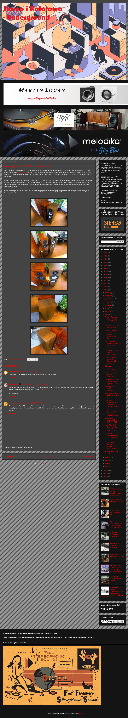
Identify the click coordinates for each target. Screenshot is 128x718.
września (108, 302)
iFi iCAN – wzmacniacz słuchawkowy (110, 368)
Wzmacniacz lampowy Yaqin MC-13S (115, 512)
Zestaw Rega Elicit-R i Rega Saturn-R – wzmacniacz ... (112, 436)
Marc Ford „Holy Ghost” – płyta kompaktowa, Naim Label (111, 428)
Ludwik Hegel (14, 384)
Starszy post (89, 456)
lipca (107, 308)
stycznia (108, 466)
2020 (105, 271)
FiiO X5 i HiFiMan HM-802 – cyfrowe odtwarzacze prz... (111, 334)
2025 (105, 256)
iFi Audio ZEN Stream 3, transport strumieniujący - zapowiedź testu (117, 568)
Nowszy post (9, 456)
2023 (105, 262)
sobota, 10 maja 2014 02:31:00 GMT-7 (34, 384)
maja (107, 314)
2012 (105, 473)
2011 (105, 476)
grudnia (108, 293)
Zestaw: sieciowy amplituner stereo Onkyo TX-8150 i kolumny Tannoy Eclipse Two (116, 491)
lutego (107, 463)
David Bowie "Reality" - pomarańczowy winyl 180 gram (111, 445)
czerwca (108, 311)
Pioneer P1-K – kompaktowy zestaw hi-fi (115, 534)
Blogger (80, 713)
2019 (105, 274)
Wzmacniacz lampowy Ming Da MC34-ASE (111, 420)
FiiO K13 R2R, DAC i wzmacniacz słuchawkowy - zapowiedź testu (117, 524)
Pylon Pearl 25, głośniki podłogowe (110, 375)
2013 (105, 470)
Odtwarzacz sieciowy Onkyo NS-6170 (115, 545)
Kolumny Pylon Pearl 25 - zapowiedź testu (111, 413)
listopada (108, 296)
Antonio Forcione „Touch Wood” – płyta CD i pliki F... (111, 320)
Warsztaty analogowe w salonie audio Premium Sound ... (111, 404)
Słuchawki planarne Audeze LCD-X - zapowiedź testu (112, 382)
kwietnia (108, 457)
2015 (105, 287)
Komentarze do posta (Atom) (52, 464)
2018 (105, 277)
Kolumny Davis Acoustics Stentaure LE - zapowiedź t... (111, 360)
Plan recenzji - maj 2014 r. (111, 452)
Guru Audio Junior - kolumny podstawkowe (112, 352)
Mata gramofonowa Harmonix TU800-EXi (112, 395)
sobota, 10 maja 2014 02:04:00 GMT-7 (29, 371)
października (110, 299)
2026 (105, 253)
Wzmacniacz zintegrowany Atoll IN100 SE (116, 578)
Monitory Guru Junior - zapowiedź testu (111, 388)
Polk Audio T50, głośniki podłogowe (117, 555)
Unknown (12, 371)
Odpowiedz (12, 377)
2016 (105, 284)
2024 (105, 259)
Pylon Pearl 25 (22, 172)
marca (107, 460)
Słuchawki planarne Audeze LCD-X (112, 327)
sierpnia (108, 305)
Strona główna (48, 456)
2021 (105, 268)
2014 (105, 290)
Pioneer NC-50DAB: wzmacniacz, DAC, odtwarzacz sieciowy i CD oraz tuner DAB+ (112, 592)
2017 (105, 281)
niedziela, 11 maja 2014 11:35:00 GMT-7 (29, 403)
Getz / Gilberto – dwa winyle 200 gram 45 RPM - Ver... (111, 344)
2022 (105, 265)
